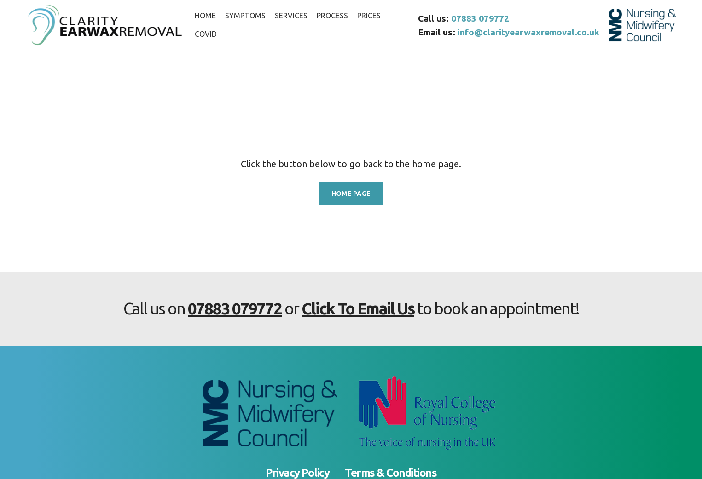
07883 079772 (480, 18)
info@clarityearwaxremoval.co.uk (528, 32)
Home (15, 105)
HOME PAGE (351, 193)
